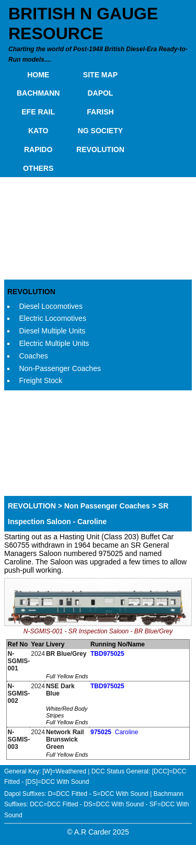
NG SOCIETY (100, 130)
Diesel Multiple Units (52, 331)
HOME (38, 75)
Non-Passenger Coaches (60, 368)
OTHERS (38, 168)
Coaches (33, 356)
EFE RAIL (38, 112)
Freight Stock (40, 380)
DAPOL (100, 93)
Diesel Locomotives (51, 306)
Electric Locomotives (52, 318)
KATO (38, 130)
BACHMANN (38, 93)
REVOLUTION (100, 149)
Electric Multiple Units (54, 343)
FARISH (100, 112)
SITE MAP (100, 75)
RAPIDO (38, 149)
